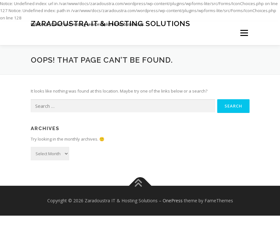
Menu (244, 33)
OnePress (173, 201)
